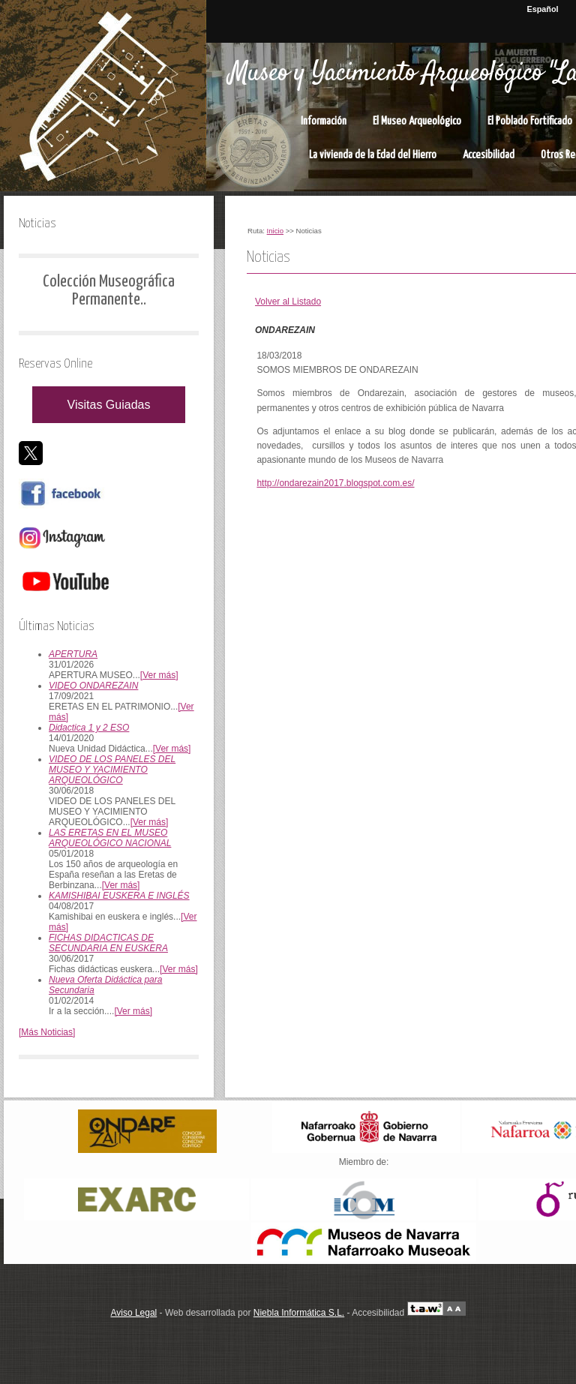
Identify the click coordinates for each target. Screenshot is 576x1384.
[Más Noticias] (47, 1032)
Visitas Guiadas (109, 404)
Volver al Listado (288, 301)
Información (323, 121)
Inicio (275, 231)
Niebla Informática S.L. (299, 1312)
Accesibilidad (488, 155)
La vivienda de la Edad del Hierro (372, 155)
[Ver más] (159, 675)
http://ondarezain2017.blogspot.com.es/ (335, 483)
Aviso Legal (133, 1312)
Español (543, 9)
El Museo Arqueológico (417, 121)
